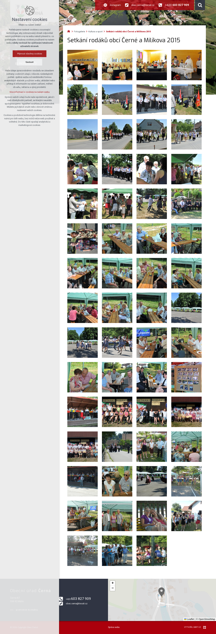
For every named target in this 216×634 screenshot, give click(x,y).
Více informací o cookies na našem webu (29, 92)
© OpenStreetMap (205, 619)
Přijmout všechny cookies (29, 53)
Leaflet (189, 619)
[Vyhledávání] (200, 5)
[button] (179, 605)
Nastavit (29, 62)
